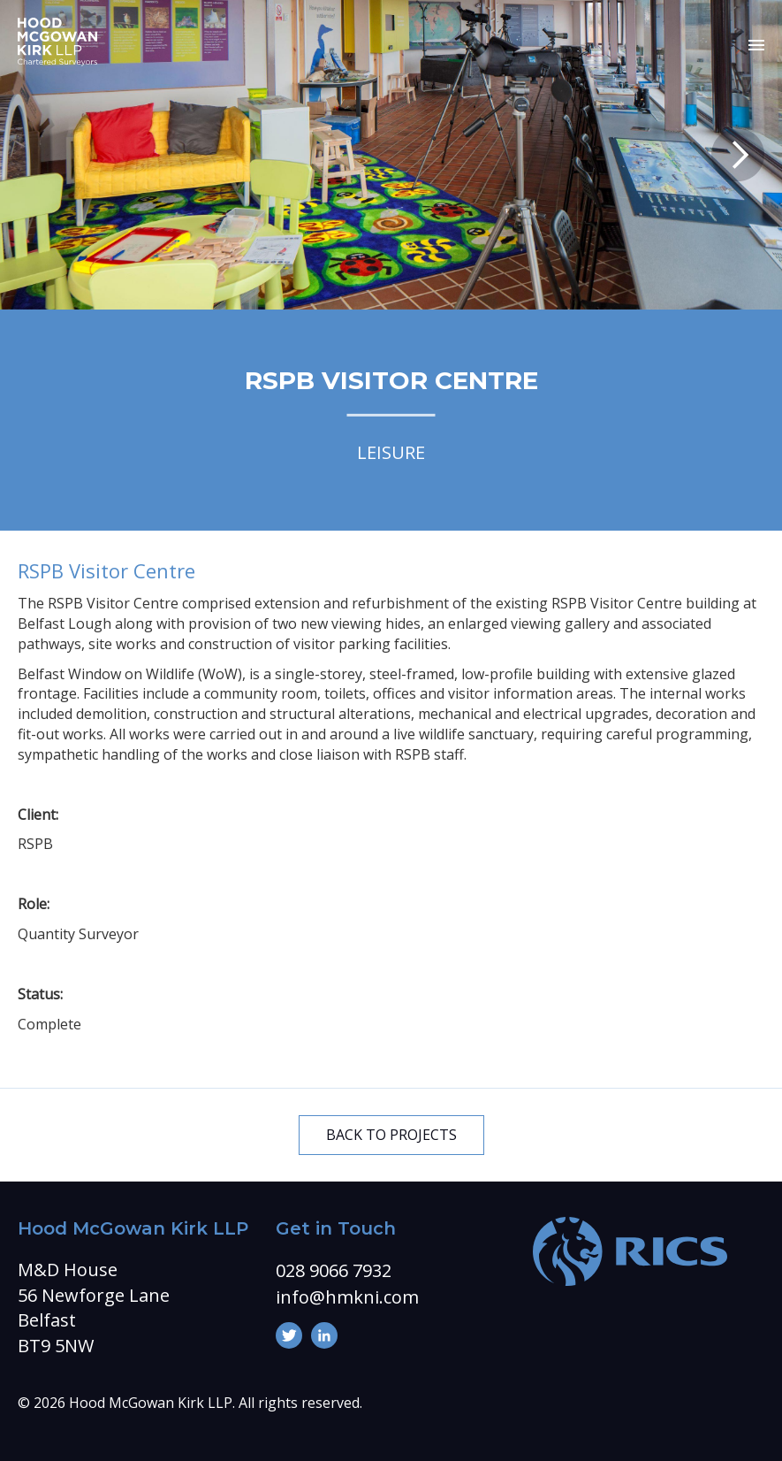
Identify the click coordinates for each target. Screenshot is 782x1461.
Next (737, 154)
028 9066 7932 (333, 1270)
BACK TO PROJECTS (391, 1134)
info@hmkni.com (347, 1297)
